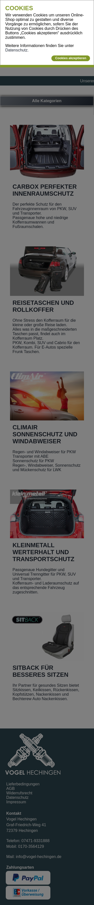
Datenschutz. (17, 50)
